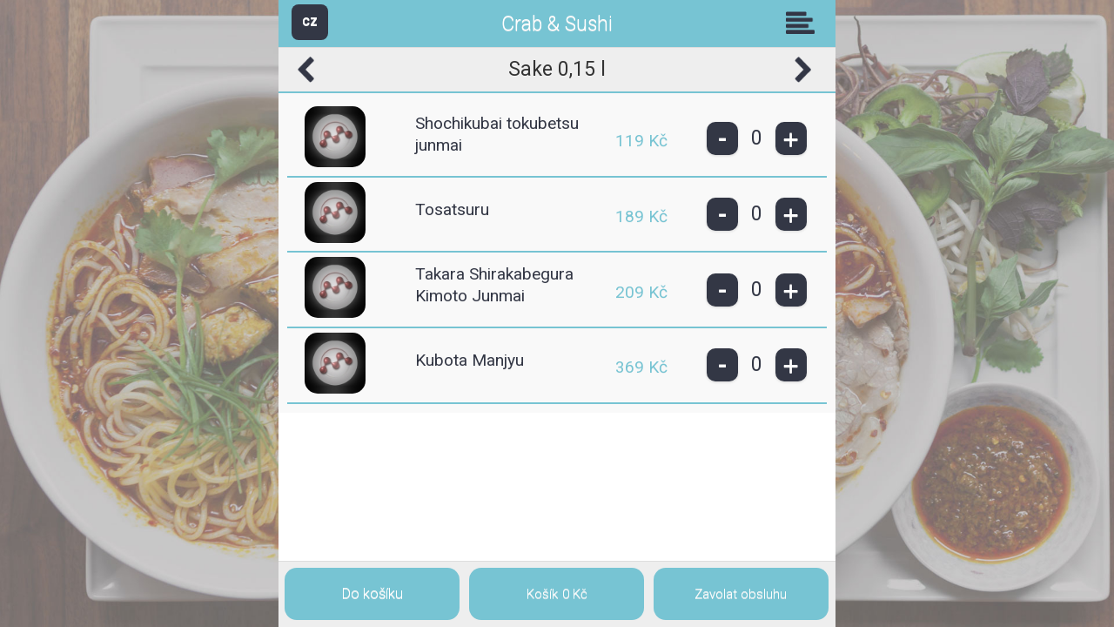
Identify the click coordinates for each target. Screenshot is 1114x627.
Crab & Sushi (557, 24)
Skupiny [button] (804, 22)
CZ (310, 21)
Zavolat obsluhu (741, 594)
